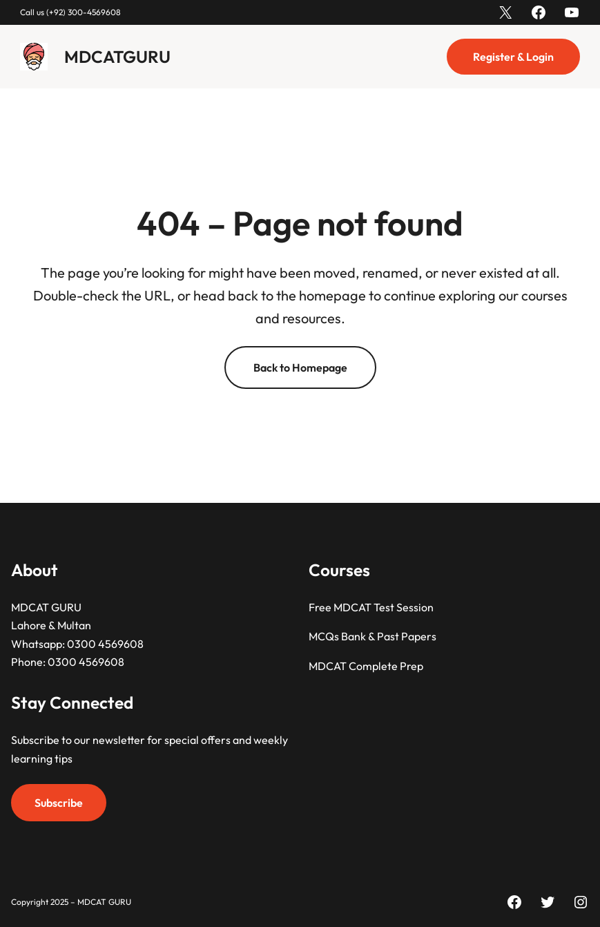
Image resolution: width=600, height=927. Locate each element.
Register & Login (513, 57)
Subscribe (59, 803)
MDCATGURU (117, 56)
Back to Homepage (300, 367)
